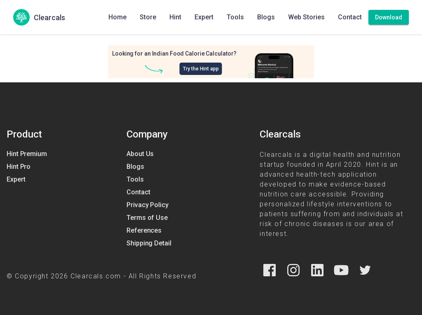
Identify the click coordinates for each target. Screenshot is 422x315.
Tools (235, 17)
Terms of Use (147, 218)
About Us (140, 154)
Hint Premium (27, 154)
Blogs (266, 17)
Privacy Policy (148, 205)
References (144, 230)
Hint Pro (18, 166)
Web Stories (306, 17)
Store (148, 17)
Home (117, 17)
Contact (350, 17)
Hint (175, 17)
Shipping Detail (149, 243)
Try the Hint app (201, 69)
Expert (204, 17)
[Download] (388, 17)
